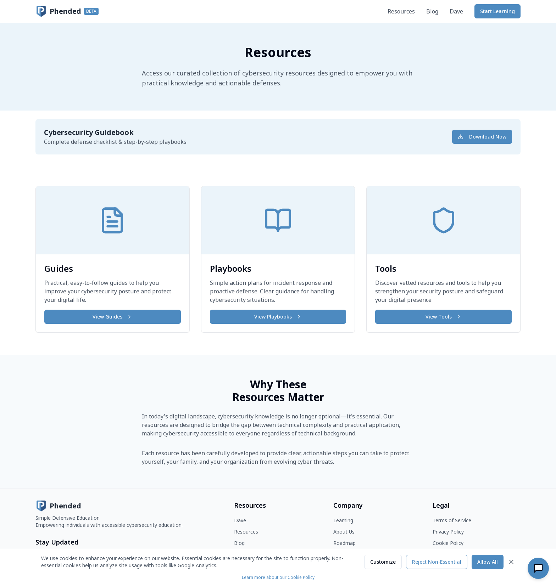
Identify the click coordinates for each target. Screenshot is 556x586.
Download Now (482, 136)
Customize (383, 561)
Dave (456, 11)
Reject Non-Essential (436, 561)
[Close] (511, 561)
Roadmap (344, 543)
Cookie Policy (448, 543)
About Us (344, 531)
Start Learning (497, 11)
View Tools (444, 316)
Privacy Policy (448, 531)
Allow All (487, 561)
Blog (432, 11)
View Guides (112, 316)
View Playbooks (278, 316)
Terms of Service (452, 520)
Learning (343, 520)
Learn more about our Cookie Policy (278, 577)
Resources (401, 11)
